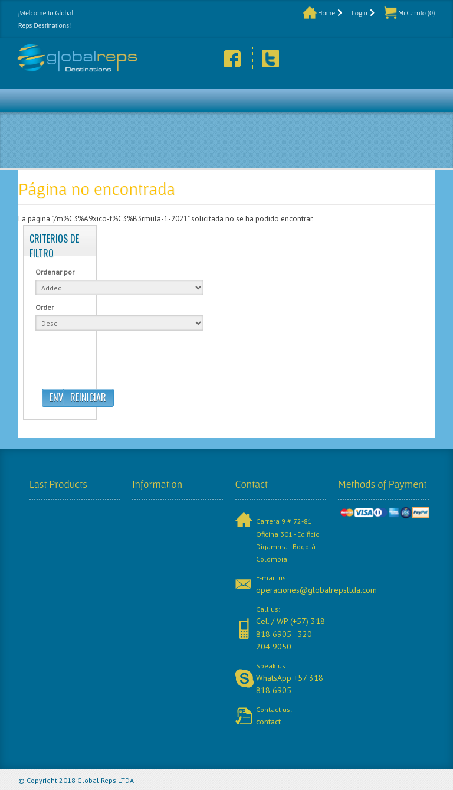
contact (268, 721)
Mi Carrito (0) (416, 13)
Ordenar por (54, 271)
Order (44, 307)
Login (359, 13)
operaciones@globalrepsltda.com (316, 590)
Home (326, 13)
